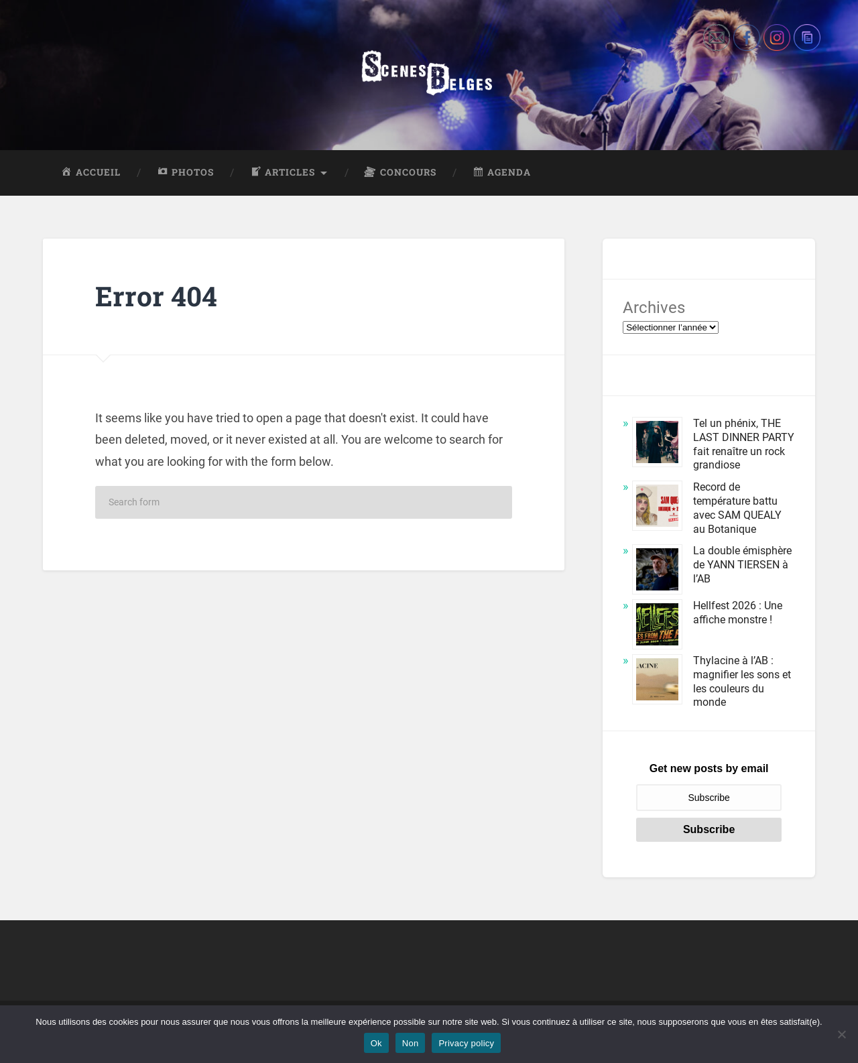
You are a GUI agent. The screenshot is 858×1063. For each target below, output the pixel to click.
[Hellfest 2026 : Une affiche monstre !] (657, 626)
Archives (654, 308)
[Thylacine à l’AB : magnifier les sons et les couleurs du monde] (657, 681)
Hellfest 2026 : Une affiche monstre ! (737, 612)
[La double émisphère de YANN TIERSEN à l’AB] (657, 571)
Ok (376, 1043)
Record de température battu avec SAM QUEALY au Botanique (737, 508)
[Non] (841, 1034)
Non (410, 1043)
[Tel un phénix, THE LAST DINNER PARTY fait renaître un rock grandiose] (657, 444)
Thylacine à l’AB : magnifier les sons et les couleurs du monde (742, 681)
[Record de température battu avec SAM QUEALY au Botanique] (657, 508)
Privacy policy (466, 1043)
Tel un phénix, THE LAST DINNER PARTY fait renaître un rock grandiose (743, 444)
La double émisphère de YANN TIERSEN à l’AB (742, 564)
